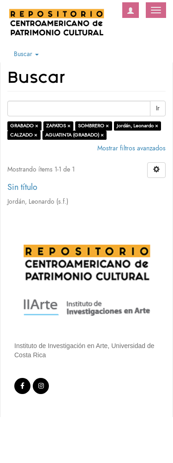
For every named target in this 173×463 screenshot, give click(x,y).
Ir (158, 108)
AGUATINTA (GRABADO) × (74, 134)
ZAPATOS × (58, 125)
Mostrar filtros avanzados (131, 148)
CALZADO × (23, 134)
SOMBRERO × (93, 125)
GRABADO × (24, 125)
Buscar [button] (26, 54)
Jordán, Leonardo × (137, 125)
